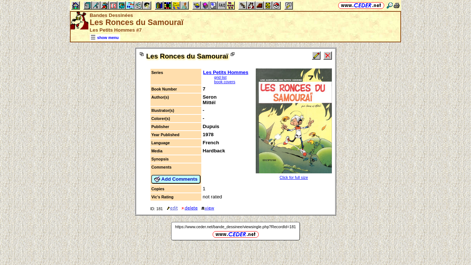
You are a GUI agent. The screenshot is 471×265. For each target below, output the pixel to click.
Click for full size (294, 177)
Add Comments (176, 179)
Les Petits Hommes (225, 72)
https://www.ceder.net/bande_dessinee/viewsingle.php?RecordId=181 (235, 227)
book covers (224, 82)
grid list (220, 77)
